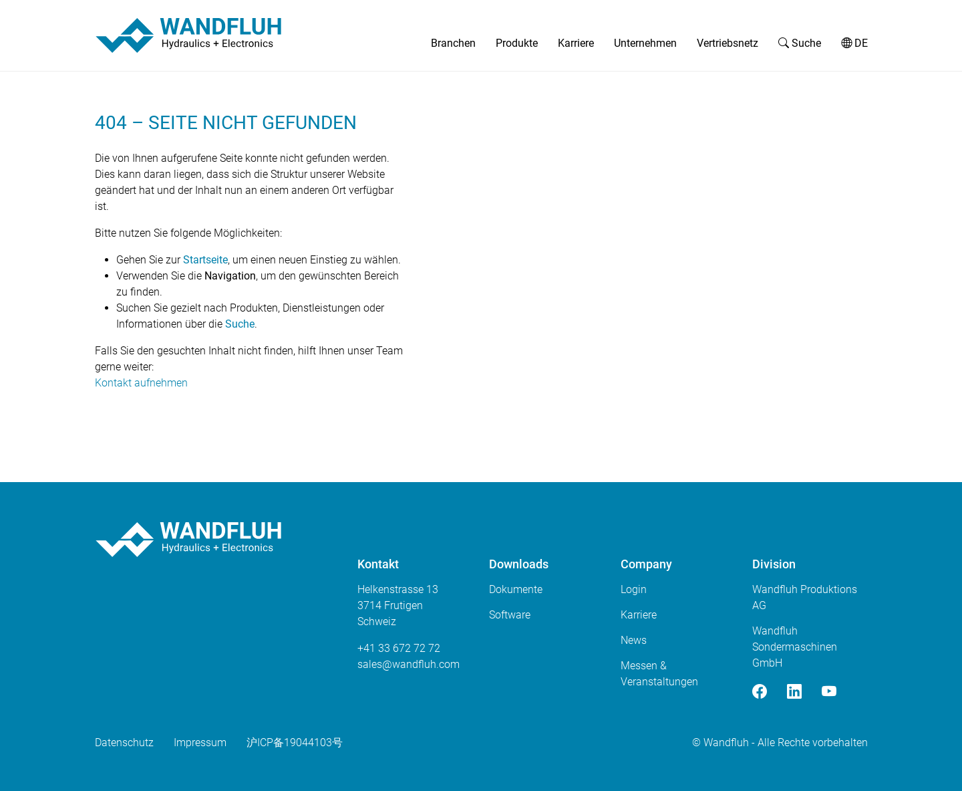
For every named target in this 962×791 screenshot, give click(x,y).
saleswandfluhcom (408, 664)
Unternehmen (645, 43)
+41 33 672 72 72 (398, 648)
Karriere (576, 43)
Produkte (517, 43)
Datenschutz (124, 742)
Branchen (453, 43)
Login (634, 589)
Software (509, 614)
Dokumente (515, 589)
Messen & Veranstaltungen (659, 673)
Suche (799, 43)
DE (854, 43)
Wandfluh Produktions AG (804, 597)
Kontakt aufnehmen (141, 382)
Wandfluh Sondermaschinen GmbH (794, 647)
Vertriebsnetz (727, 43)
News (634, 640)
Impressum (200, 742)
